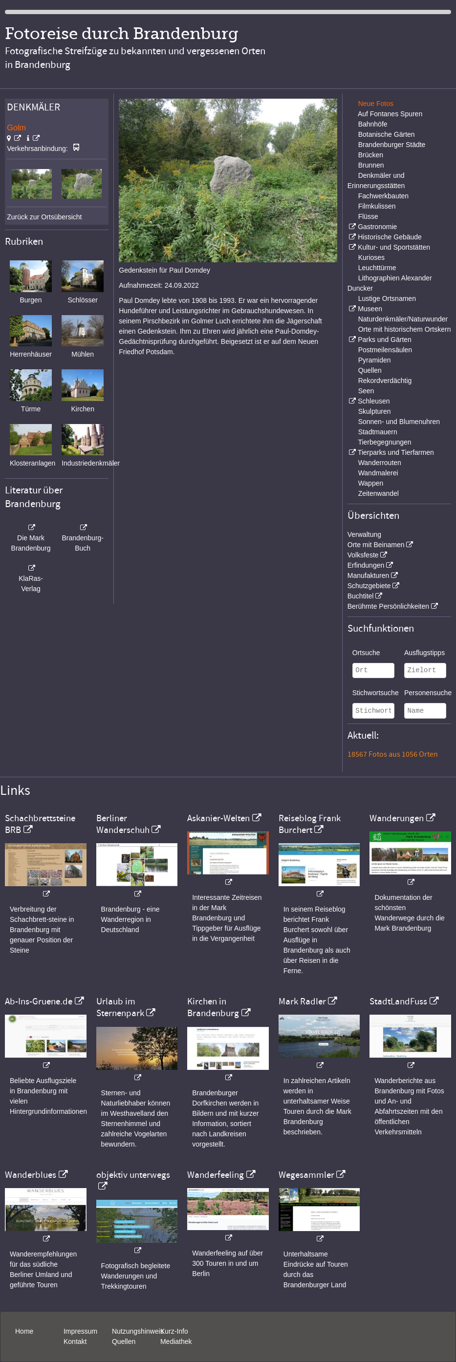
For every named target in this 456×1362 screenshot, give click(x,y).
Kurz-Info (174, 1331)
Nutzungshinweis (138, 1331)
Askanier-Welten (218, 818)
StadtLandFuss (398, 1001)
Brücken (370, 155)
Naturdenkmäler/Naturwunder (403, 319)
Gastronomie (377, 227)
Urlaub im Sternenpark (120, 1007)
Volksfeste (363, 555)
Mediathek (176, 1341)
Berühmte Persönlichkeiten (388, 606)
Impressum (80, 1331)
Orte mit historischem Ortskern (404, 329)
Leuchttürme (377, 268)
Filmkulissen (377, 206)
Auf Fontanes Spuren (390, 114)
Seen (366, 391)
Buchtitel (360, 596)
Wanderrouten (379, 463)
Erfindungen (366, 565)
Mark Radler (302, 1001)
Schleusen (374, 401)
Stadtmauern (377, 432)
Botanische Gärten (386, 134)
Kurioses (371, 257)
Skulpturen (374, 411)
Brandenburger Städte (392, 145)
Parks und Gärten (385, 339)
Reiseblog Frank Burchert (310, 824)
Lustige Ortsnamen (387, 298)
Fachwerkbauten (383, 196)
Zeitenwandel (378, 493)
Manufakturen (368, 575)
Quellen (370, 370)
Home (24, 1331)
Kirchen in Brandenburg (213, 1007)
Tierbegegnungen (384, 442)
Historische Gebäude (390, 237)
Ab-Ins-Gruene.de (38, 1001)
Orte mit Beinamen (376, 545)
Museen (370, 309)
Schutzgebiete (369, 586)
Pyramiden (374, 360)
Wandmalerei (378, 473)
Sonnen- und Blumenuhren (399, 422)
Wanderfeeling (215, 1175)
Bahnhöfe (373, 124)
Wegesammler (306, 1175)
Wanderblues (30, 1175)
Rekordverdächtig (385, 380)
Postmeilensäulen (385, 350)
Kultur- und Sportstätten (394, 247)
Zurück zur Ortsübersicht (44, 217)
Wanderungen (396, 818)
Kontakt (75, 1341)
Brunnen (371, 165)
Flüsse (368, 216)
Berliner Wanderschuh (123, 824)
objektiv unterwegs (133, 1175)
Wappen (371, 483)
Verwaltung (364, 534)
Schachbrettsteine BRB (40, 824)
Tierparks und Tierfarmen (396, 452)
